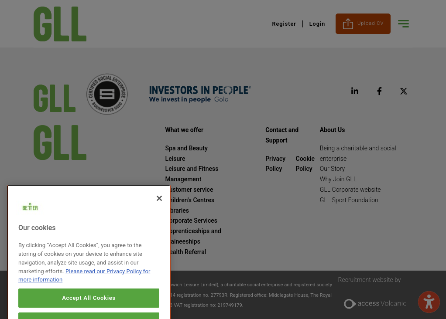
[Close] (159, 207)
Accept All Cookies (89, 306)
